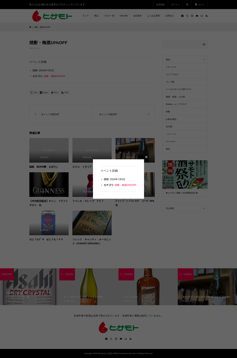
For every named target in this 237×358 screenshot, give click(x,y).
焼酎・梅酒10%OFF (125, 185)
